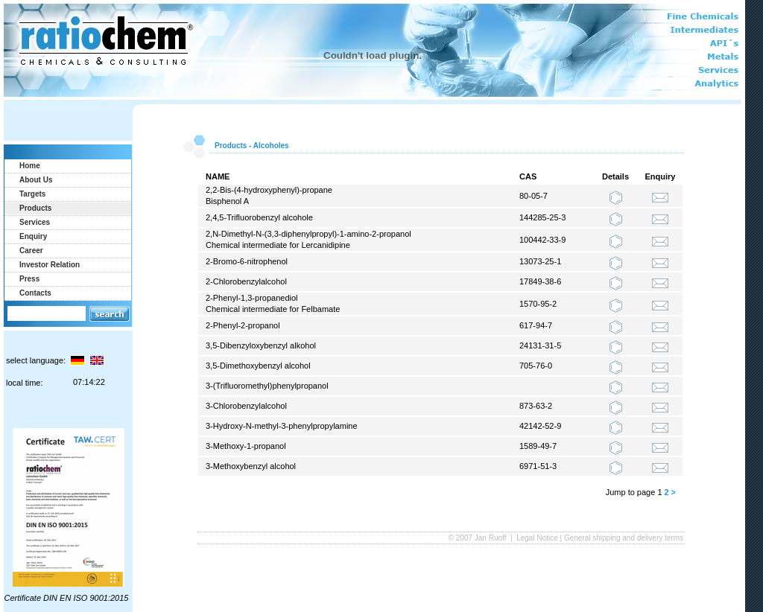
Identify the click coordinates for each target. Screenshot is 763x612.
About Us (35, 180)
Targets (32, 194)
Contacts (35, 293)
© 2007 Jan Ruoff (479, 538)
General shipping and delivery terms (623, 538)
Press (29, 279)
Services (34, 222)
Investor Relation (49, 265)
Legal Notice (537, 538)
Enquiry (33, 236)
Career (31, 250)
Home (29, 166)
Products (35, 208)
